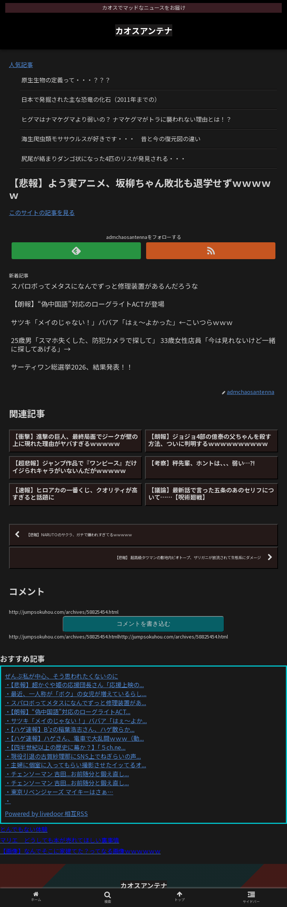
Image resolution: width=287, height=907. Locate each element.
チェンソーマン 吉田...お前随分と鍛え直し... (70, 773)
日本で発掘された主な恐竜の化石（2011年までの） (90, 99)
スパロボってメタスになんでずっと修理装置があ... (78, 702)
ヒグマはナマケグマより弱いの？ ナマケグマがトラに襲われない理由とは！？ (126, 119)
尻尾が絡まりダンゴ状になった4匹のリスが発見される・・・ (103, 158)
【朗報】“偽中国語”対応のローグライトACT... (70, 711)
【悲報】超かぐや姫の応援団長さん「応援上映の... (77, 684)
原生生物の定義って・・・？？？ (66, 79)
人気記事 (21, 64)
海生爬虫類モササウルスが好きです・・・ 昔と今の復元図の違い (111, 138)
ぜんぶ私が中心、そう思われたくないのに (61, 675)
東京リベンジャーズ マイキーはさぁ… (62, 791)
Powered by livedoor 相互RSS (46, 813)
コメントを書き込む (143, 624)
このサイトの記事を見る (42, 212)
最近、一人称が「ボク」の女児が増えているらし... (78, 693)
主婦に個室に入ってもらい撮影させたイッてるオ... (78, 764)
